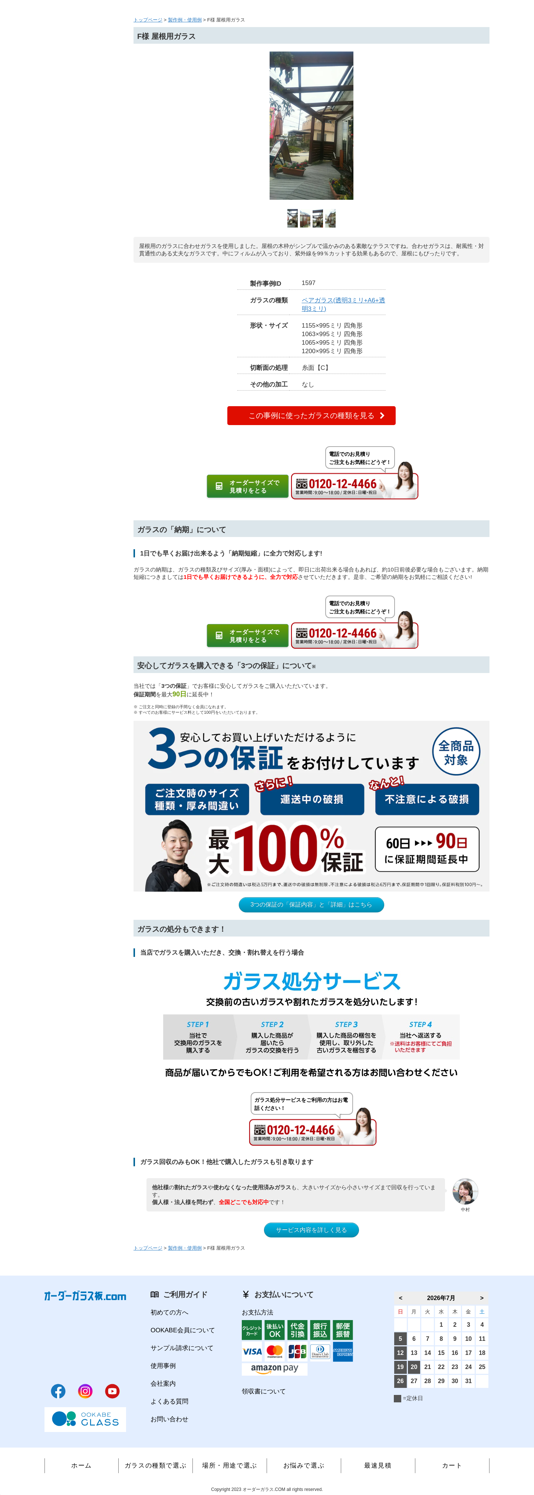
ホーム (81, 1465)
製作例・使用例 (185, 20)
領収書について (264, 1391)
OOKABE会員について (183, 1330)
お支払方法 (257, 1312)
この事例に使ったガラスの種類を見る (311, 415)
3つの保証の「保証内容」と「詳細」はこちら (312, 904)
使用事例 (163, 1365)
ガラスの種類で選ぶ (156, 1465)
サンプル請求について (182, 1348)
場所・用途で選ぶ (229, 1465)
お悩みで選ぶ (304, 1465)
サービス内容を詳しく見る (311, 1230)
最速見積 (378, 1465)
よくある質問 (169, 1401)
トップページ (148, 20)
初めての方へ (169, 1312)
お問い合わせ (169, 1419)
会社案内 (163, 1383)
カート (452, 1465)
